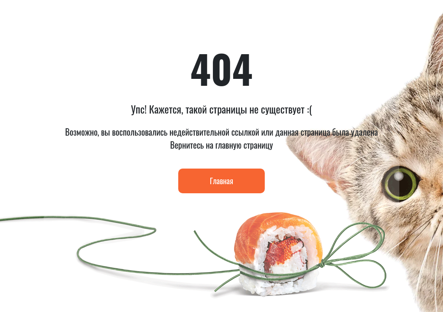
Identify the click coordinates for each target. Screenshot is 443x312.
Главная (221, 180)
